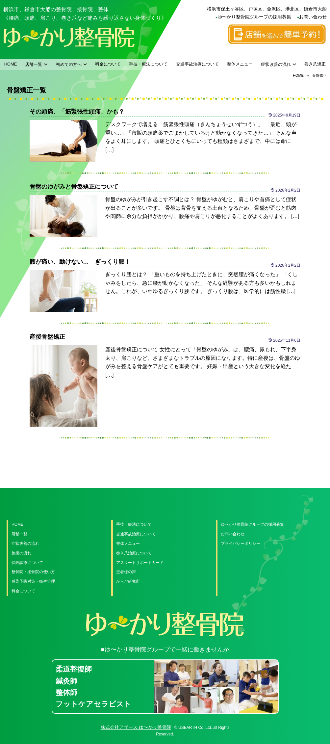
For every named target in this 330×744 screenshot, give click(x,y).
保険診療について (27, 562)
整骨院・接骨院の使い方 (33, 572)
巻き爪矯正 (315, 64)
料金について (108, 64)
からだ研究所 (128, 581)
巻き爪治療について (134, 553)
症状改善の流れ (276, 64)
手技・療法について (148, 64)
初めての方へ (69, 64)
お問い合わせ (313, 16)
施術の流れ (21, 553)
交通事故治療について (197, 64)
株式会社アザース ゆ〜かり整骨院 (136, 727)
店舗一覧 (33, 64)
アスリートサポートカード (140, 562)
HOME (10, 64)
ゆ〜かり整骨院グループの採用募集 (254, 16)
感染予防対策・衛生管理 (33, 581)
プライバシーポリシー (240, 543)
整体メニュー (240, 64)
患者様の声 (126, 572)
